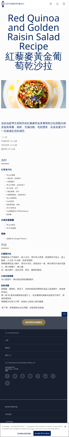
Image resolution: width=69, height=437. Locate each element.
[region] (34, 430)
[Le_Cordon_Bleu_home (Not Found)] (13, 4)
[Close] (65, 426)
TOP (64, 314)
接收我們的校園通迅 (33, 322)
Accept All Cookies (42, 433)
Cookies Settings (24, 433)
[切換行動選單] (64, 4)
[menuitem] (50, 4)
